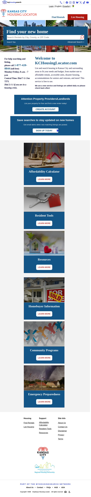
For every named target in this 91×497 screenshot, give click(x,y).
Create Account (45, 109)
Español (66, 6)
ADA (63, 487)
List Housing (77, 17)
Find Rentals (58, 17)
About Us (62, 423)
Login (51, 6)
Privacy (61, 435)
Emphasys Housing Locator (41, 492)
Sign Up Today (44, 130)
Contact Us (62, 427)
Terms (60, 439)
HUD (56, 487)
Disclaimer (62, 431)
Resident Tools (45, 429)
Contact (40, 487)
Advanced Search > (76, 42)
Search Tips (11, 42)
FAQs (49, 487)
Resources (43, 433)
